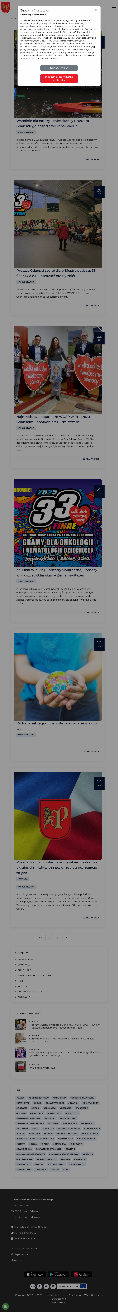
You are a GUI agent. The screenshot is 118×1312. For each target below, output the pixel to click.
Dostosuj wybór (59, 68)
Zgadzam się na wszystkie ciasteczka (59, 78)
